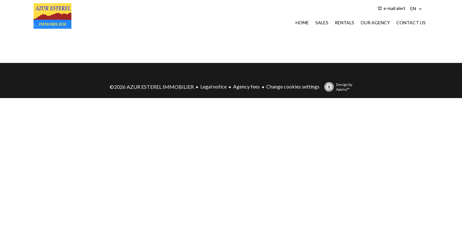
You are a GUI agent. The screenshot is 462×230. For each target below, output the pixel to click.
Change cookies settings (292, 86)
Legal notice (213, 86)
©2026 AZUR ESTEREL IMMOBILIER (152, 87)
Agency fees (246, 86)
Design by (336, 87)
